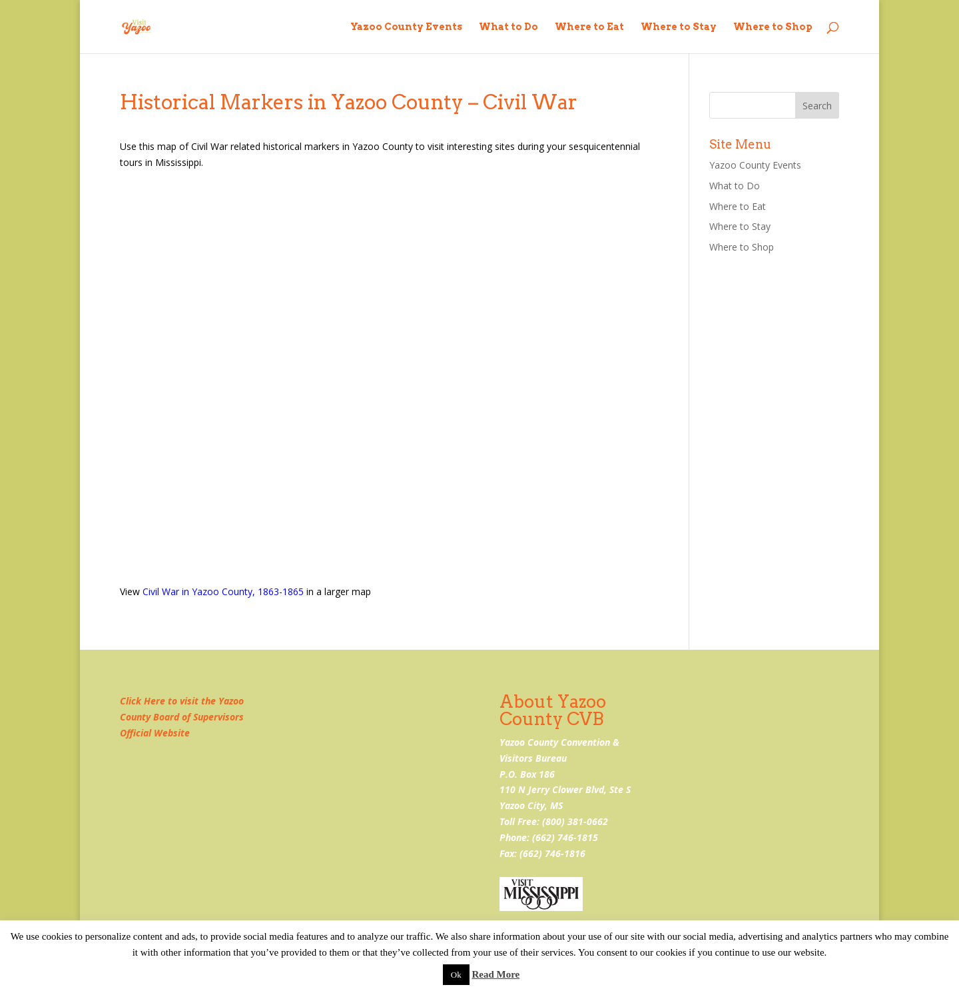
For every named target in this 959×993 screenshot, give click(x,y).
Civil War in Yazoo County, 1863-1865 (223, 591)
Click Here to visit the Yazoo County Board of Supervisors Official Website (182, 716)
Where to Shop (772, 27)
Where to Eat (589, 27)
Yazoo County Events (406, 27)
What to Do (508, 27)
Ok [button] (456, 975)
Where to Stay (679, 27)
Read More (495, 974)
